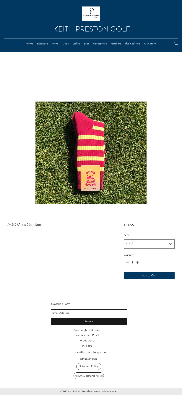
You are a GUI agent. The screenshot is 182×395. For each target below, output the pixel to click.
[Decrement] (126, 262)
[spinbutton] (132, 262)
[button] (116, 43)
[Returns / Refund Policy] (89, 375)
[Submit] (89, 321)
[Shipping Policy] (88, 366)
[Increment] (137, 262)
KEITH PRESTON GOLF (92, 29)
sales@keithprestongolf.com (91, 352)
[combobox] (149, 244)
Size (127, 235)
